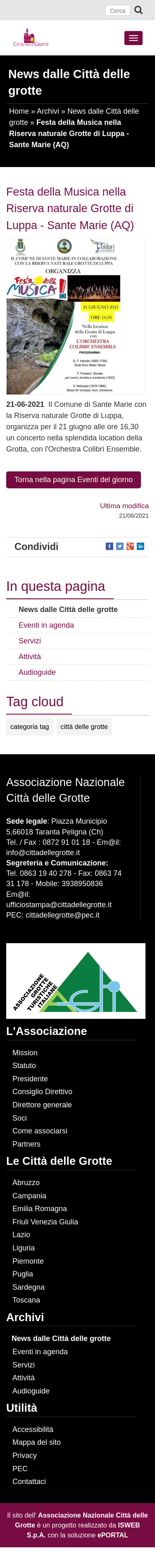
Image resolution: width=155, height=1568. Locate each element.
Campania (29, 1196)
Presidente (30, 1079)
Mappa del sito (36, 1442)
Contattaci (29, 1481)
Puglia (22, 1274)
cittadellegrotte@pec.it (62, 915)
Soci (19, 1118)
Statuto (24, 1065)
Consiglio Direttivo (42, 1092)
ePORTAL (113, 1535)
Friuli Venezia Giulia (45, 1222)
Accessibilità (32, 1429)
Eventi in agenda (40, 1352)
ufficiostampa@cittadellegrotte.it (59, 905)
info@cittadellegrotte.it (43, 853)
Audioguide (31, 1391)
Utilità (21, 1408)
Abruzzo (26, 1182)
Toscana (26, 1300)
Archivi (48, 111)
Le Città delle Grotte (59, 1161)
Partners (26, 1144)
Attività (23, 1378)
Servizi (23, 1365)
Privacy (24, 1455)
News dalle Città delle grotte (61, 1338)
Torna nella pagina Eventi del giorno (73, 480)
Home (19, 111)
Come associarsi (39, 1131)
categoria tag (29, 726)
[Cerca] (117, 10)
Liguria (23, 1248)
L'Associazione (46, 1031)
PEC (20, 1469)
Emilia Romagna (39, 1209)
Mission (25, 1053)
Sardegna (28, 1287)
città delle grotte (84, 726)
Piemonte (28, 1261)
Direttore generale (42, 1105)
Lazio (21, 1235)
